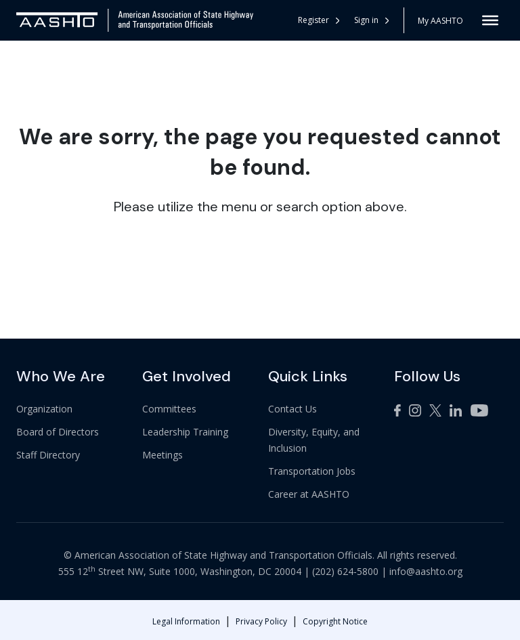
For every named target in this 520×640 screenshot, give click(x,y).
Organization (44, 408)
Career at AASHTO (308, 494)
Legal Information (186, 621)
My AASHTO (440, 20)
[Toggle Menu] (490, 20)
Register (318, 20)
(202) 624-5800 (345, 571)
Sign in (371, 20)
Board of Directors (57, 431)
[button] (372, 20)
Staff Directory (48, 454)
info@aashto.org (425, 571)
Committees (169, 408)
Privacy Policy (261, 621)
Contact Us (292, 408)
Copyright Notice (335, 621)
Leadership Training (185, 431)
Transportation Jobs (311, 471)
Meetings (162, 454)
